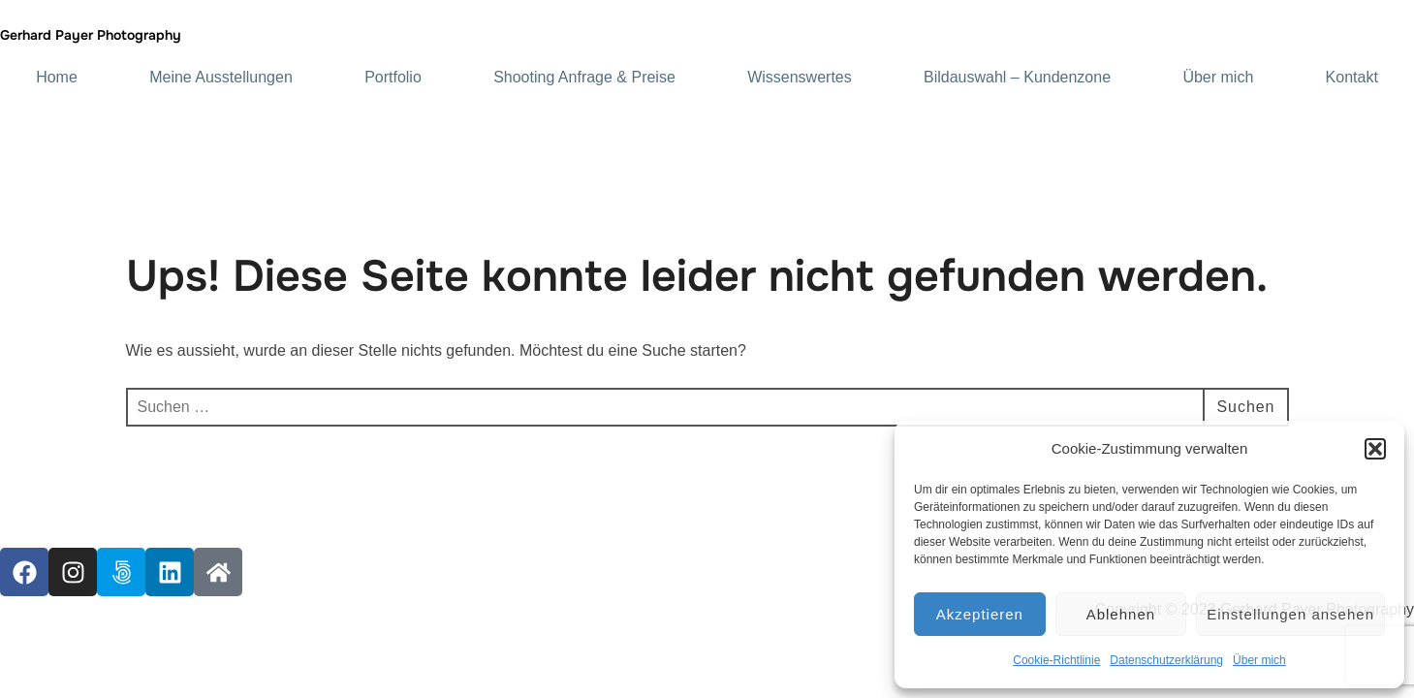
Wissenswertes (799, 77)
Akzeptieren (979, 614)
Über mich (1259, 660)
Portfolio (393, 77)
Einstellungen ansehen (1290, 614)
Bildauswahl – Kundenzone (1017, 77)
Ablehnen (1120, 614)
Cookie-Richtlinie (1056, 660)
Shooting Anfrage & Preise (584, 77)
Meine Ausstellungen (221, 77)
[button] (1375, 449)
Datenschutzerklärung (1166, 660)
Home (57, 77)
